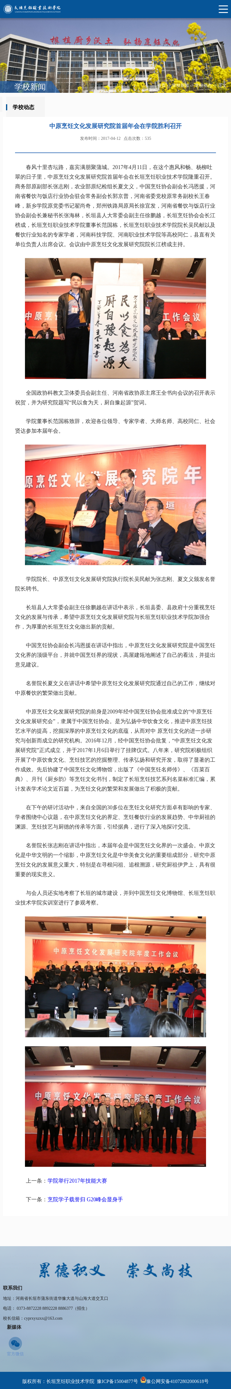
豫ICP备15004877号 (117, 1381)
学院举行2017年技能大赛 (77, 1216)
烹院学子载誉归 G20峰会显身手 (85, 1235)
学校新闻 (180, 85)
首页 (161, 85)
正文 (222, 85)
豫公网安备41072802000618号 (177, 1381)
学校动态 (203, 85)
